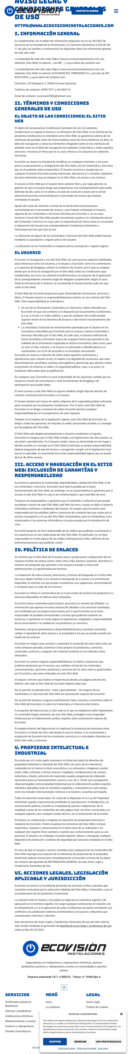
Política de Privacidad (86, 1048)
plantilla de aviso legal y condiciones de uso (86, 926)
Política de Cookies (66, 1048)
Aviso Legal (103, 1048)
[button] (121, 1014)
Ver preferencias (108, 1041)
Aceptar (55, 1041)
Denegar (80, 1041)
